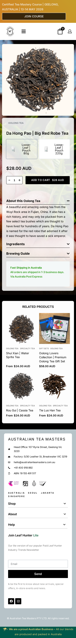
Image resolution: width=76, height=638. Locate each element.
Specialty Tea (27, 348)
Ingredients (15, 244)
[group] (54, 328)
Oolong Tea (16, 123)
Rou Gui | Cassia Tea (19, 410)
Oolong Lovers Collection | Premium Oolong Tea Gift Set (52, 357)
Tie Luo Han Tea (50, 410)
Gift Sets (44, 348)
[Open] (23, 31)
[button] (38, 200)
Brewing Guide (18, 253)
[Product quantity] (14, 180)
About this (15, 201)
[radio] (21, 149)
